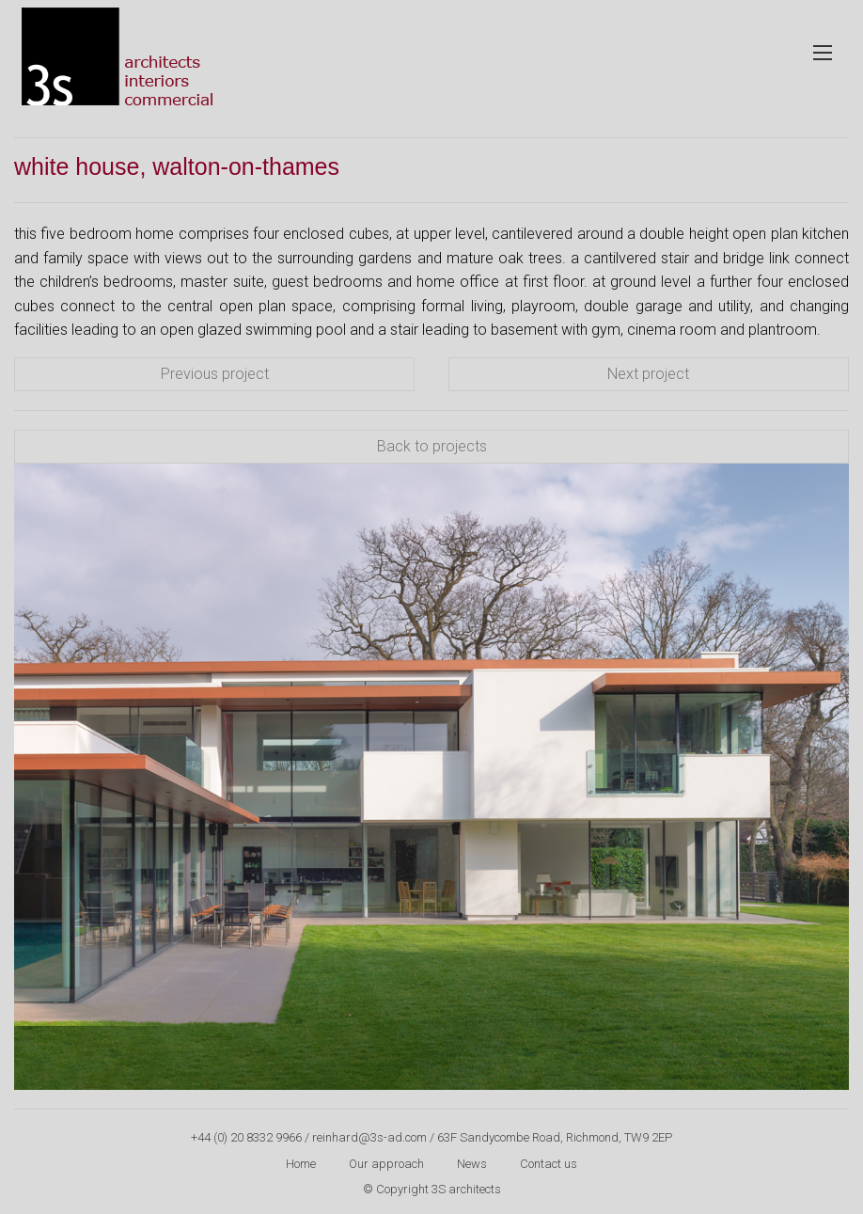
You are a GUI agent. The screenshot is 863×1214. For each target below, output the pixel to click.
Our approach (386, 1164)
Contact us (548, 1164)
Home (301, 1164)
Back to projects (432, 446)
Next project (648, 374)
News (472, 1164)
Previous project (215, 374)
